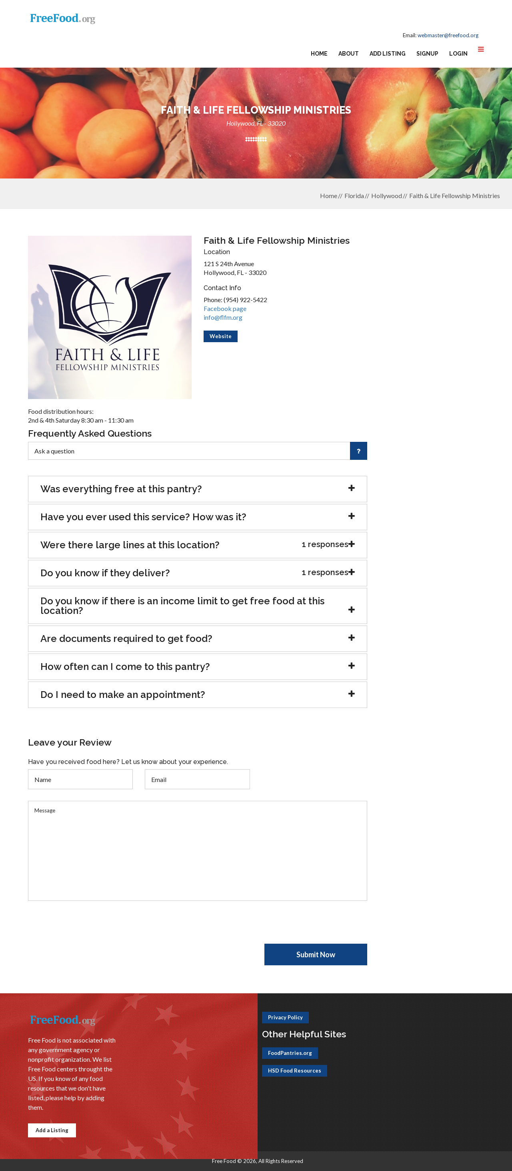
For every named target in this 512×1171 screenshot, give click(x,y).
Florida (354, 195)
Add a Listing (52, 1130)
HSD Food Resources (294, 1070)
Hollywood (386, 195)
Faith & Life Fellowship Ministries (454, 195)
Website (221, 336)
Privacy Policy (285, 1017)
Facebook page (225, 308)
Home (319, 53)
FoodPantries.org (290, 1053)
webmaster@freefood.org (448, 35)
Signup (427, 53)
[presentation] (89, 928)
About (348, 53)
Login (458, 53)
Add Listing (388, 53)
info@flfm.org (223, 317)
